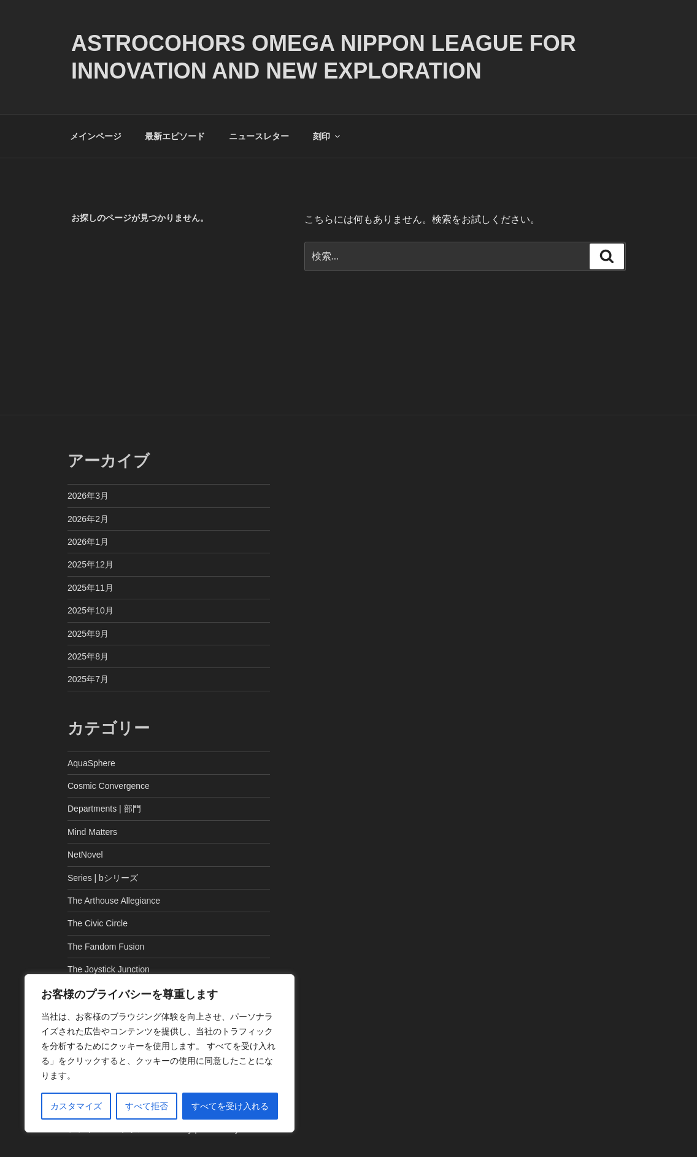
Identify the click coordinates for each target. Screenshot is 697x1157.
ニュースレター (259, 136)
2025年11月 (90, 588)
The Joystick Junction (108, 969)
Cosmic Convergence (108, 786)
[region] (160, 1053)
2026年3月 (88, 496)
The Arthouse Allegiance (113, 900)
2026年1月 (88, 542)
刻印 (327, 136)
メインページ (95, 136)
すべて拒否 (146, 1106)
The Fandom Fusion (105, 946)
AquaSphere (91, 763)
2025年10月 (90, 610)
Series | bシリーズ (102, 878)
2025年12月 (90, 564)
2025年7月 (88, 679)
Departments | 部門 (104, 808)
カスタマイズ (76, 1106)
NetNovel (85, 854)
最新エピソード (175, 136)
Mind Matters (92, 832)
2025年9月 (88, 634)
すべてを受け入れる (230, 1106)
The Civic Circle (97, 923)
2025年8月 (88, 656)
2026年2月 (88, 519)
